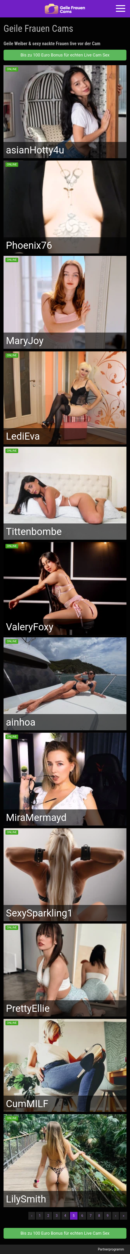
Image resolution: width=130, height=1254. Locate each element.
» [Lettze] (123, 1216)
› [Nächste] (115, 1216)
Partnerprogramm (111, 1249)
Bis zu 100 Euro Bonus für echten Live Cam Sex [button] (65, 54)
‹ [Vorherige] (31, 1216)
